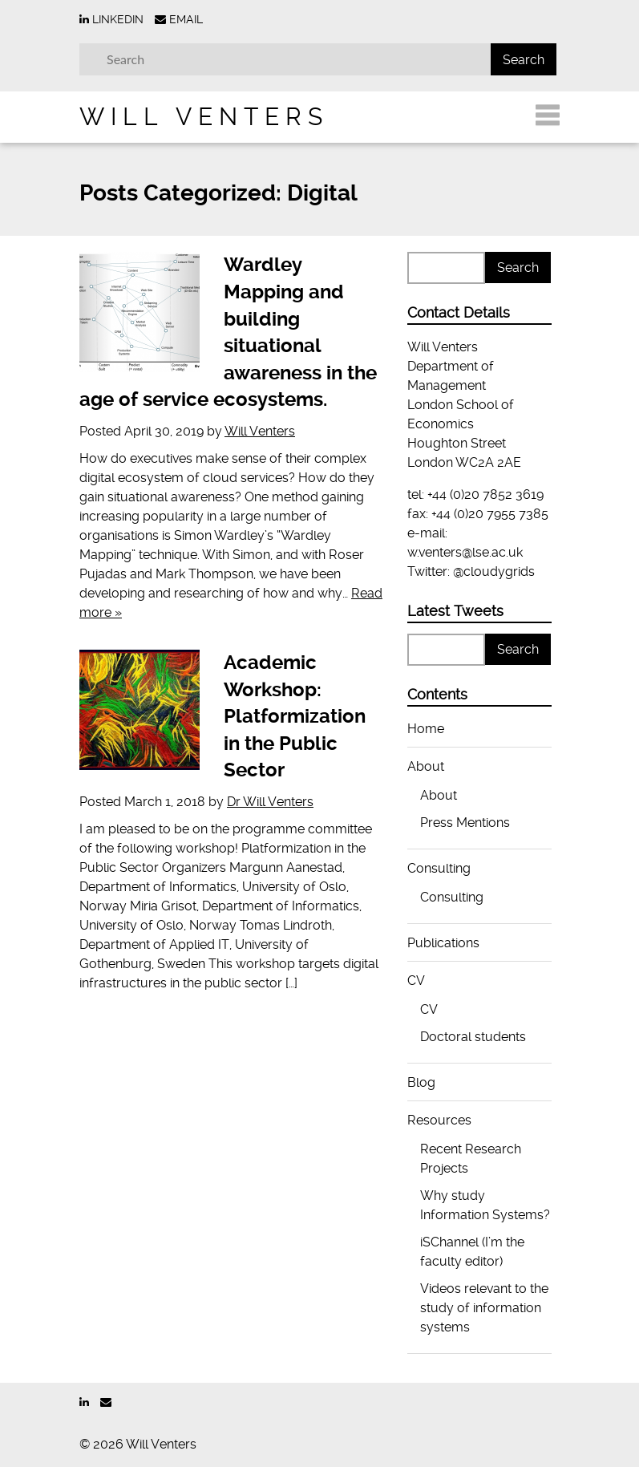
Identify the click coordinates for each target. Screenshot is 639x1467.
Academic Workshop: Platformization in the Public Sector (295, 716)
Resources (439, 1120)
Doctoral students (473, 1036)
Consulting (439, 868)
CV (416, 980)
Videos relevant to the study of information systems (484, 1308)
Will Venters (204, 117)
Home (425, 728)
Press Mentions (465, 822)
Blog (421, 1082)
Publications (443, 942)
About (425, 766)
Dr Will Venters (270, 801)
